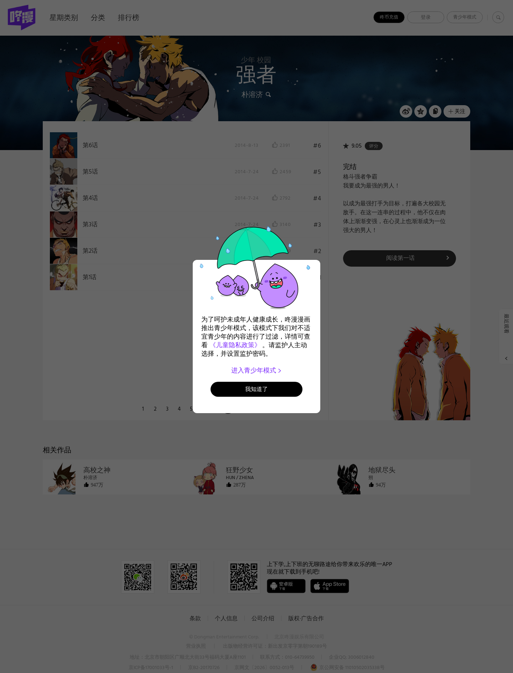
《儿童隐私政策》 (235, 345)
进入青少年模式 (257, 370)
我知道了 (256, 389)
